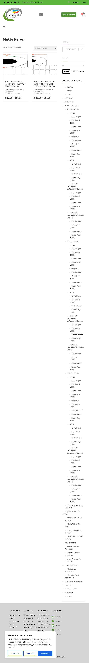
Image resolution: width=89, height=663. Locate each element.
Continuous (74, 137)
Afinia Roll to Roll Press (73, 525)
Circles (72, 113)
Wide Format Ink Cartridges (72, 560)
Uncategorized (70, 589)
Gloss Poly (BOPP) (74, 121)
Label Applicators (71, 565)
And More (69, 98)
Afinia (69, 91)
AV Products (69, 102)
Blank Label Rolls (71, 106)
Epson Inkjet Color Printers (73, 531)
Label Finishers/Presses (73, 581)
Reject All (30, 653)
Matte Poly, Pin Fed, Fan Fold (74, 506)
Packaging (69, 585)
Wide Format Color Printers (73, 538)
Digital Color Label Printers (70, 513)
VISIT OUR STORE (68, 15)
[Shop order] (45, 48)
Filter (66, 71)
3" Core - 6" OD (72, 241)
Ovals (71, 160)
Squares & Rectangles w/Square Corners (75, 215)
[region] (30, 644)
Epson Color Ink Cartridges (72, 554)
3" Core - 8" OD (73, 373)
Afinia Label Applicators (70, 570)
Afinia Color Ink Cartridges (72, 547)
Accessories (69, 87)
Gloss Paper (76, 117)
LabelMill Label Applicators (72, 576)
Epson (69, 94)
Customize (15, 653)
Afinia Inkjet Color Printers (73, 519)
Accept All (45, 653)
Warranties (69, 593)
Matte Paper (76, 127)
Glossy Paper (77, 411)
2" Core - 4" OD (73, 109)
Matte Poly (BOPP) (74, 131)
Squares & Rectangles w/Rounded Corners (75, 186)
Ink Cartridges (70, 543)
